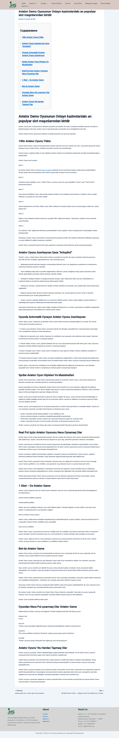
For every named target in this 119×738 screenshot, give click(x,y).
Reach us (46, 719)
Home (23, 5)
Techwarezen (79, 733)
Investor (42, 4)
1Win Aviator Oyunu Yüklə (35, 37)
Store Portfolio (53, 5)
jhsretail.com (60, 733)
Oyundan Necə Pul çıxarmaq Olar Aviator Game (33, 98)
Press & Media (98, 5)
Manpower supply (85, 5)
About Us (32, 4)
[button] (35, 4)
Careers (63, 5)
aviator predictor (47, 176)
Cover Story (73, 5)
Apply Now (46, 721)
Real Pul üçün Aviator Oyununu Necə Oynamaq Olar (34, 73)
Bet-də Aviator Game (32, 89)
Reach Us (110, 4)
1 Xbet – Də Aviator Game (35, 83)
